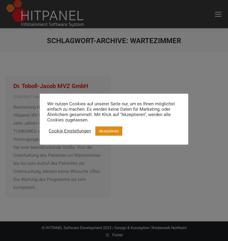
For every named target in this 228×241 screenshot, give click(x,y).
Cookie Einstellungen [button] (70, 131)
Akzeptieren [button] (109, 131)
